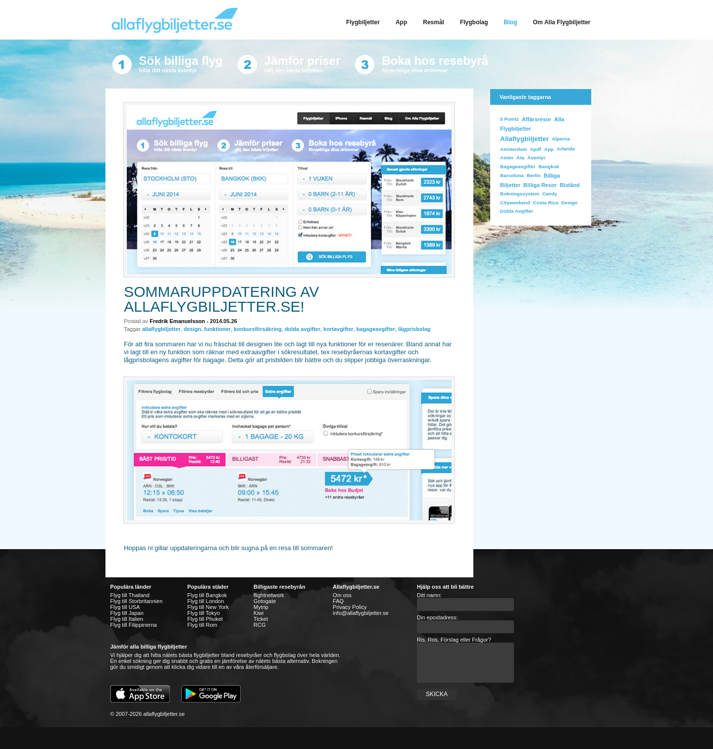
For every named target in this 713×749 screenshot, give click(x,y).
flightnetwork (269, 595)
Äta (520, 157)
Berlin (534, 175)
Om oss (342, 595)
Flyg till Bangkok (207, 595)
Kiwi (258, 613)
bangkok (548, 166)
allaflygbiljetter (161, 329)
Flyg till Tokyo (203, 613)
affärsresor (536, 119)
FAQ (338, 601)
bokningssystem (519, 193)
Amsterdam (513, 149)
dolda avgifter (302, 329)
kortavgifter (338, 329)
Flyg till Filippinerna (133, 625)
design (192, 329)
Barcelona (512, 175)
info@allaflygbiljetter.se (361, 613)
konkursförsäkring (258, 329)
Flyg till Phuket (205, 619)
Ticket (261, 619)
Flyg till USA (125, 607)
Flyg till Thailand (130, 595)
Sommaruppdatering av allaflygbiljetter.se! (221, 299)
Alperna (561, 138)
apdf (535, 149)
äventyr (536, 157)
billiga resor (540, 185)
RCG (259, 625)
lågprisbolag (414, 329)
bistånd (569, 185)
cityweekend (515, 202)
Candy (549, 193)
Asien (506, 157)
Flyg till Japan (127, 613)
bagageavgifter (375, 329)
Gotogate (265, 601)
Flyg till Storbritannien (136, 601)
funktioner (217, 329)
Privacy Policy (349, 607)
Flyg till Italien (127, 619)
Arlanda (566, 148)
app (549, 149)
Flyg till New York (208, 607)
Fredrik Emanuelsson (177, 321)
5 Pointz (509, 119)
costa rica (546, 202)
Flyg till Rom (202, 625)
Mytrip (261, 607)
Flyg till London (205, 601)
